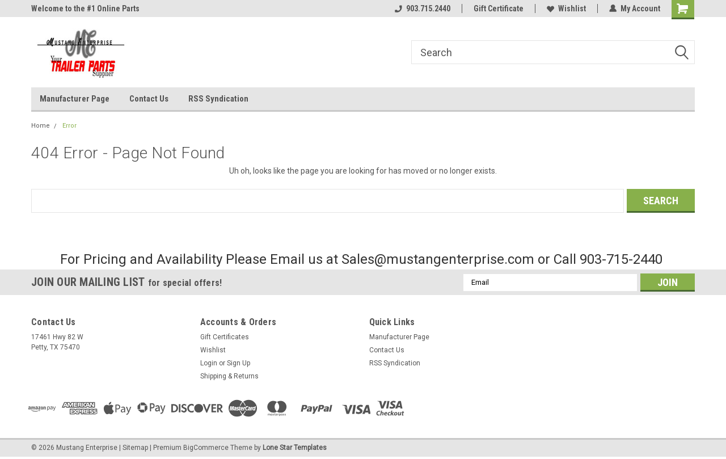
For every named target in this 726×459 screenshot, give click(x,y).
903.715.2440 (422, 8)
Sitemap (135, 448)
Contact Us (148, 99)
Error (69, 125)
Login (208, 363)
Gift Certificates (224, 337)
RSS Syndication (218, 99)
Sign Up (238, 363)
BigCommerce (206, 448)
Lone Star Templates (295, 448)
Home (40, 125)
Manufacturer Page (74, 99)
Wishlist (566, 8)
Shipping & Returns (229, 376)
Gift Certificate (499, 8)
